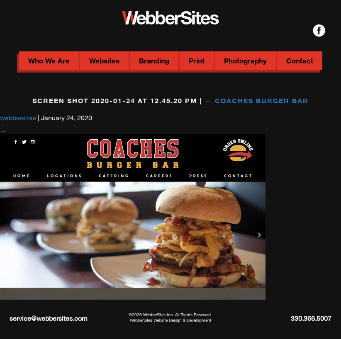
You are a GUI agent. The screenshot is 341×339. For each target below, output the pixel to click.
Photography (245, 60)
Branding (154, 60)
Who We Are (49, 60)
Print (197, 60)
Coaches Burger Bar (257, 100)
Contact (299, 60)
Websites (104, 60)
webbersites (18, 117)
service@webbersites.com (49, 318)
